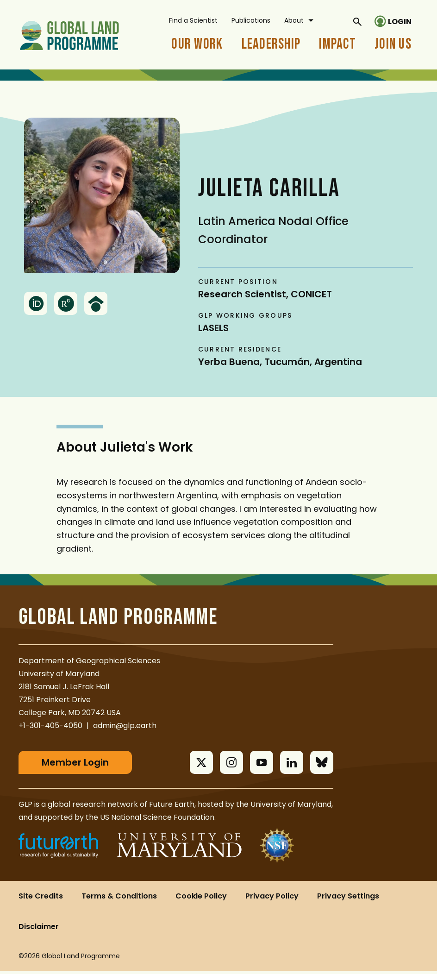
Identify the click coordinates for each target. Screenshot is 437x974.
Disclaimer (39, 929)
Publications (250, 20)
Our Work (197, 44)
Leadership (271, 44)
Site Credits (41, 899)
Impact (337, 44)
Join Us (393, 44)
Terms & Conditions (119, 899)
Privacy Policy (272, 899)
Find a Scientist (193, 20)
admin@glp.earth (124, 725)
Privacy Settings (348, 899)
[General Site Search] (357, 21)
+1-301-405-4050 (50, 725)
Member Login (75, 762)
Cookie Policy (201, 899)
